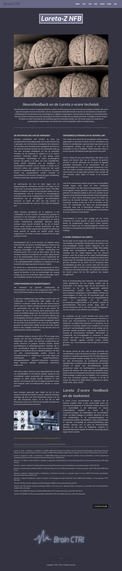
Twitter (61, 558)
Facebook (51, 558)
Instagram (70, 558)
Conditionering (100, 506)
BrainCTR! (11, 4)
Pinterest (56, 558)
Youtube (66, 558)
